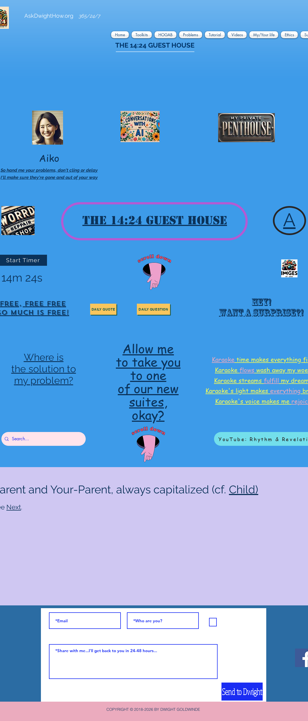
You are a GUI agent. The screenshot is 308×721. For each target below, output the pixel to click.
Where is (44, 357)
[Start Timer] (23, 260)
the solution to (43, 368)
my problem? (43, 380)
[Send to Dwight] (242, 692)
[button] (120, 34)
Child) (243, 489)
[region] (260, 309)
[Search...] (43, 439)
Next (13, 507)
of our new (148, 388)
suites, (148, 401)
